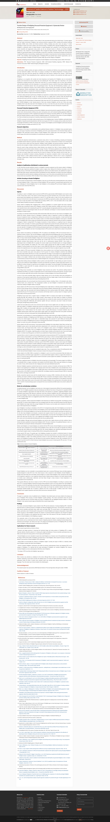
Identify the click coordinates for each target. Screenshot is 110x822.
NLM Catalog (33, 0)
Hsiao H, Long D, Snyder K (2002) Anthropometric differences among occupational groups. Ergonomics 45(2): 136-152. (43, 748)
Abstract (84, 26)
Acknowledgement (80, 115)
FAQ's (72, 0)
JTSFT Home (38, 16)
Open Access (78, 44)
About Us (40, 4)
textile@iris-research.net (80, 12)
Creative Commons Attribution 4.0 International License (47, 819)
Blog (75, 0)
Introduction (79, 104)
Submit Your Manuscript (43, 802)
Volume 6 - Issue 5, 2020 (81, 42)
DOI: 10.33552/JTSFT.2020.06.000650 (83, 40)
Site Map (67, 0)
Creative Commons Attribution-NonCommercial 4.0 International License (82, 82)
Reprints (39, 804)
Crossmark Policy (61, 0)
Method (78, 106)
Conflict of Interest (80, 117)
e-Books (39, 805)
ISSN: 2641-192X (79, 38)
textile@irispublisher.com (80, 14)
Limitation (78, 112)
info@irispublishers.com (63, 807)
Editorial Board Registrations (44, 801)
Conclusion (79, 110)
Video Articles (41, 807)
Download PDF (83, 22)
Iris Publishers (25, 797)
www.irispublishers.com (68, 819)
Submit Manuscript (68, 4)
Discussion (79, 108)
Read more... (30, 808)
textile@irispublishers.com (81, 11)
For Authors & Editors (56, 4)
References (79, 119)
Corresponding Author (22, 31)
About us (39, 799)
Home (34, 4)
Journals (47, 4)
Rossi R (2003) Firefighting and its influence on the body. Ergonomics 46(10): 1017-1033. (37, 600)
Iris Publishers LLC (20, 819)
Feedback (59, 811)
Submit (79, 809)
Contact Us (78, 4)
